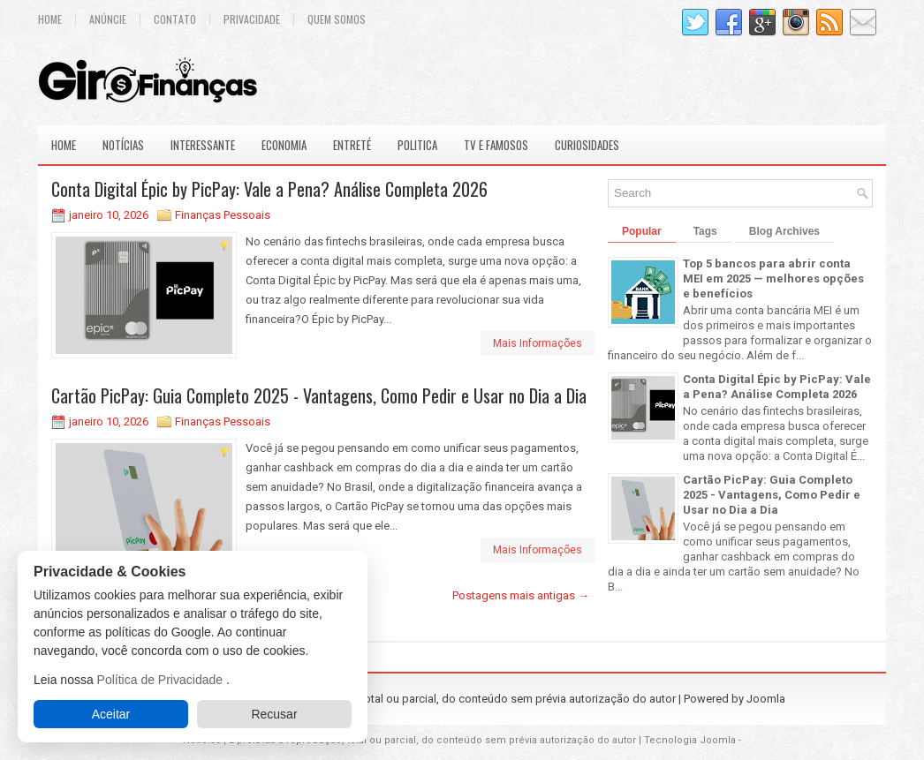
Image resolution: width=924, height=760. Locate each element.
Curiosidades (587, 145)
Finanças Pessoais (222, 215)
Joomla (765, 698)
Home (50, 19)
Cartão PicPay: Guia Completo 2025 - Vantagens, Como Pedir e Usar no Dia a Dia (319, 395)
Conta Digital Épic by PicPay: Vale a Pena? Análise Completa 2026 (269, 189)
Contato (175, 19)
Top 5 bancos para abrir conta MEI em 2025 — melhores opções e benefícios (773, 278)
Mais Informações (537, 343)
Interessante (202, 145)
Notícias (123, 145)
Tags (705, 231)
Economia (284, 145)
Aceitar (111, 714)
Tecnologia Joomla (690, 740)
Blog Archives (784, 231)
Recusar (274, 714)
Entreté (352, 145)
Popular (642, 231)
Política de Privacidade (161, 680)
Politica (417, 145)
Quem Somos (336, 19)
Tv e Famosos (496, 145)
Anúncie (107, 19)
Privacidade (251, 19)
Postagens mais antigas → (520, 595)
